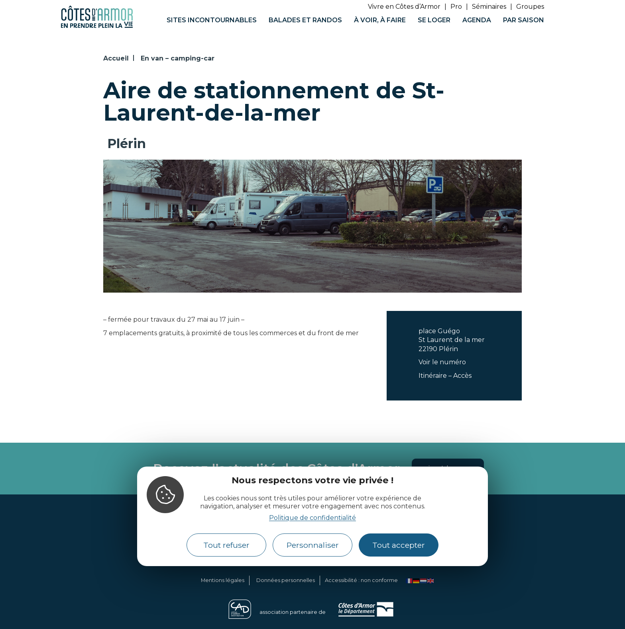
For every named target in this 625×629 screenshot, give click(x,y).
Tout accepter (398, 545)
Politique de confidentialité (312, 518)
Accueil (116, 58)
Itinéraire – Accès (445, 375)
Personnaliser (313, 545)
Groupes (530, 6)
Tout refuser (226, 545)
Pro (456, 6)
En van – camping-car (177, 58)
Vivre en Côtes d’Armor (404, 6)
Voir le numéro (442, 362)
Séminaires (489, 6)
